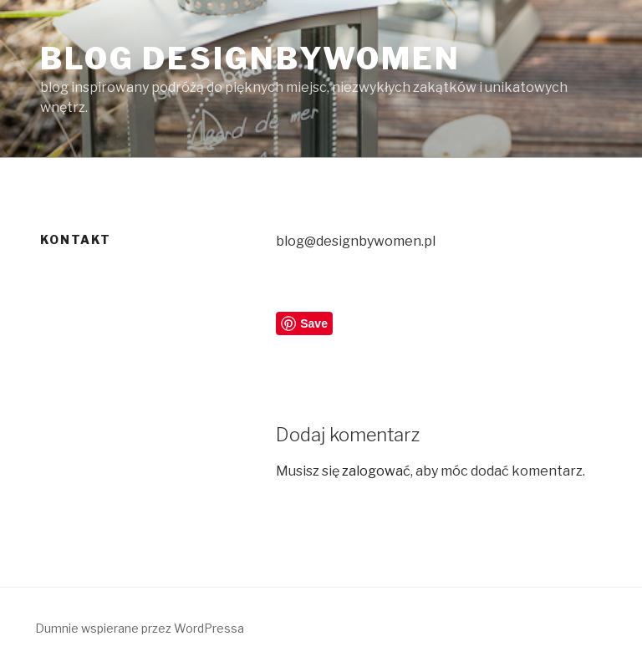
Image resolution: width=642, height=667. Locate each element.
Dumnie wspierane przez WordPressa (139, 628)
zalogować (376, 471)
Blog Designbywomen (250, 58)
